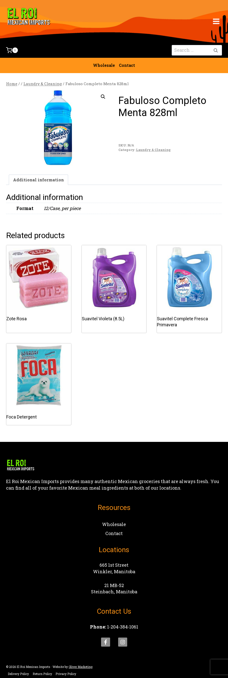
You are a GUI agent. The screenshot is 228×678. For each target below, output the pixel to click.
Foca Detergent (21, 417)
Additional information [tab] (38, 179)
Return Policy (42, 673)
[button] (103, 96)
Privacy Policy (66, 673)
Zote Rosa (16, 318)
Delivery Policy (18, 673)
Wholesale (104, 65)
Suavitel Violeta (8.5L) (103, 318)
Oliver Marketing (81, 667)
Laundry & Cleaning (153, 150)
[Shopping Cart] (12, 50)
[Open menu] (216, 21)
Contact (127, 65)
